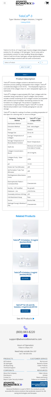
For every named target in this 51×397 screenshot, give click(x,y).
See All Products (25, 318)
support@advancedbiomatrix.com (25, 339)
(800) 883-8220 (25, 332)
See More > (25, 246)
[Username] (44, 62)
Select (25, 75)
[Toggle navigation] (4, 3)
